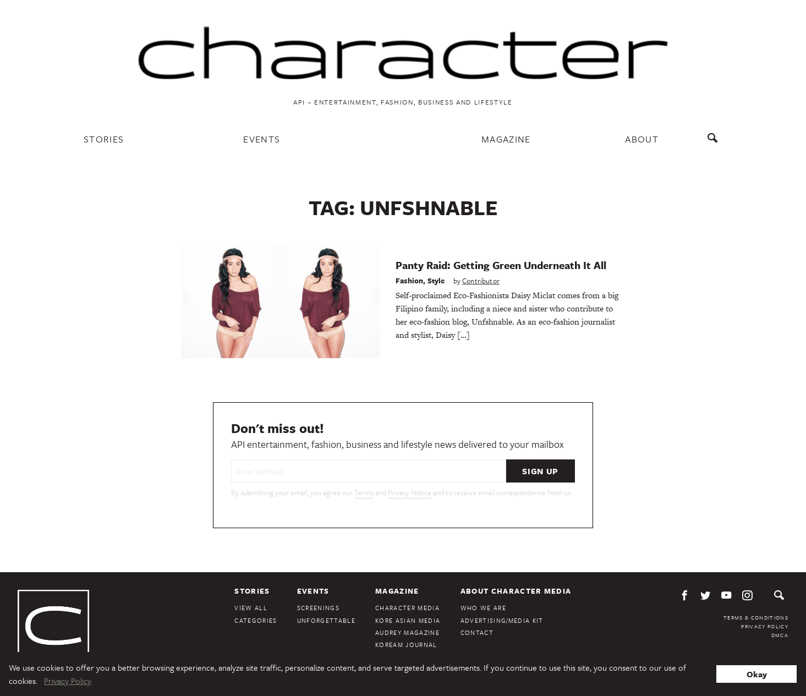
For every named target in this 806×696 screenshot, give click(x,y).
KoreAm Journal (406, 644)
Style (436, 280)
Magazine (506, 139)
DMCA (779, 635)
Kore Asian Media (407, 620)
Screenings (318, 607)
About (642, 139)
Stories (104, 139)
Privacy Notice (409, 492)
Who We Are (483, 607)
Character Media (407, 607)
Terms (364, 492)
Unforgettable (326, 620)
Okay (757, 674)
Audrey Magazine (407, 632)
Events (261, 139)
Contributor (481, 280)
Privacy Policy (764, 626)
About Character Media (516, 590)
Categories (255, 620)
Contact (477, 632)
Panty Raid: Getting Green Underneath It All (501, 264)
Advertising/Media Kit (502, 620)
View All (250, 607)
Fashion (409, 280)
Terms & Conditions (755, 617)
